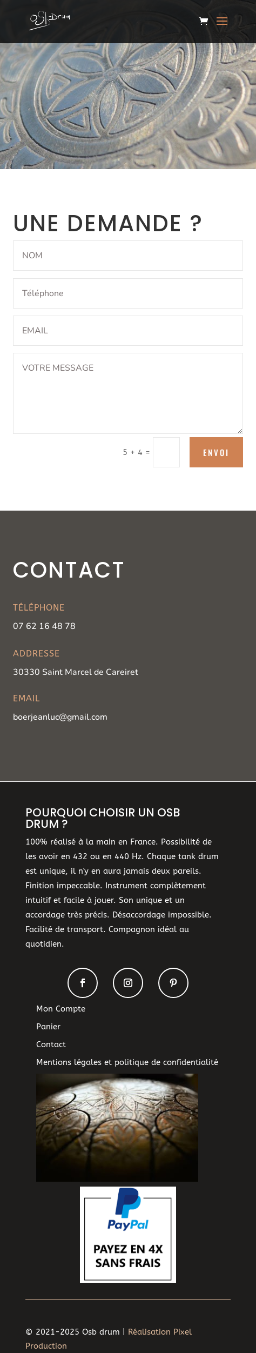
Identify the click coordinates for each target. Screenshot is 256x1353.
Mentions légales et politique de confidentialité (127, 1062)
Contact (51, 1044)
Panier (48, 1027)
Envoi (216, 452)
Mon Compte (60, 1009)
